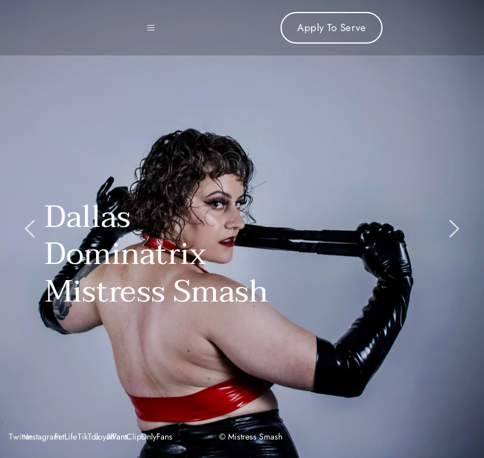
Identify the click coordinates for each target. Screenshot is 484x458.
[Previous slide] (30, 228)
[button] (156, 28)
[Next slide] (453, 228)
